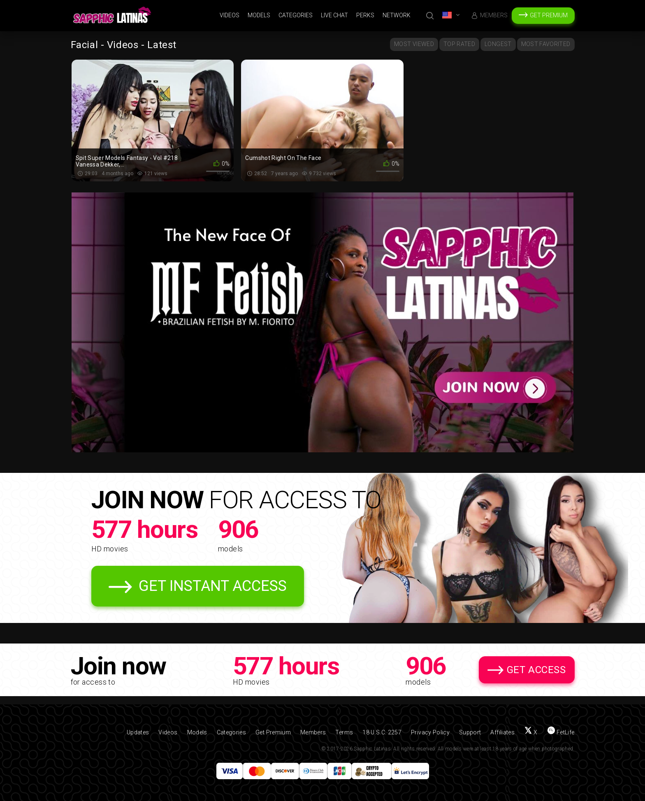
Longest (498, 44)
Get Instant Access (213, 586)
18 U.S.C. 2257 (381, 732)
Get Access (536, 670)
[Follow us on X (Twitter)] (531, 732)
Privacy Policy (430, 732)
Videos (229, 15)
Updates (138, 732)
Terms (344, 732)
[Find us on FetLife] (561, 732)
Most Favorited (546, 44)
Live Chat (334, 15)
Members (494, 15)
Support (470, 732)
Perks (365, 15)
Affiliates (502, 732)
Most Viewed (414, 44)
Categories (295, 15)
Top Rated (459, 44)
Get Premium (549, 15)
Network (397, 15)
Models (259, 15)
